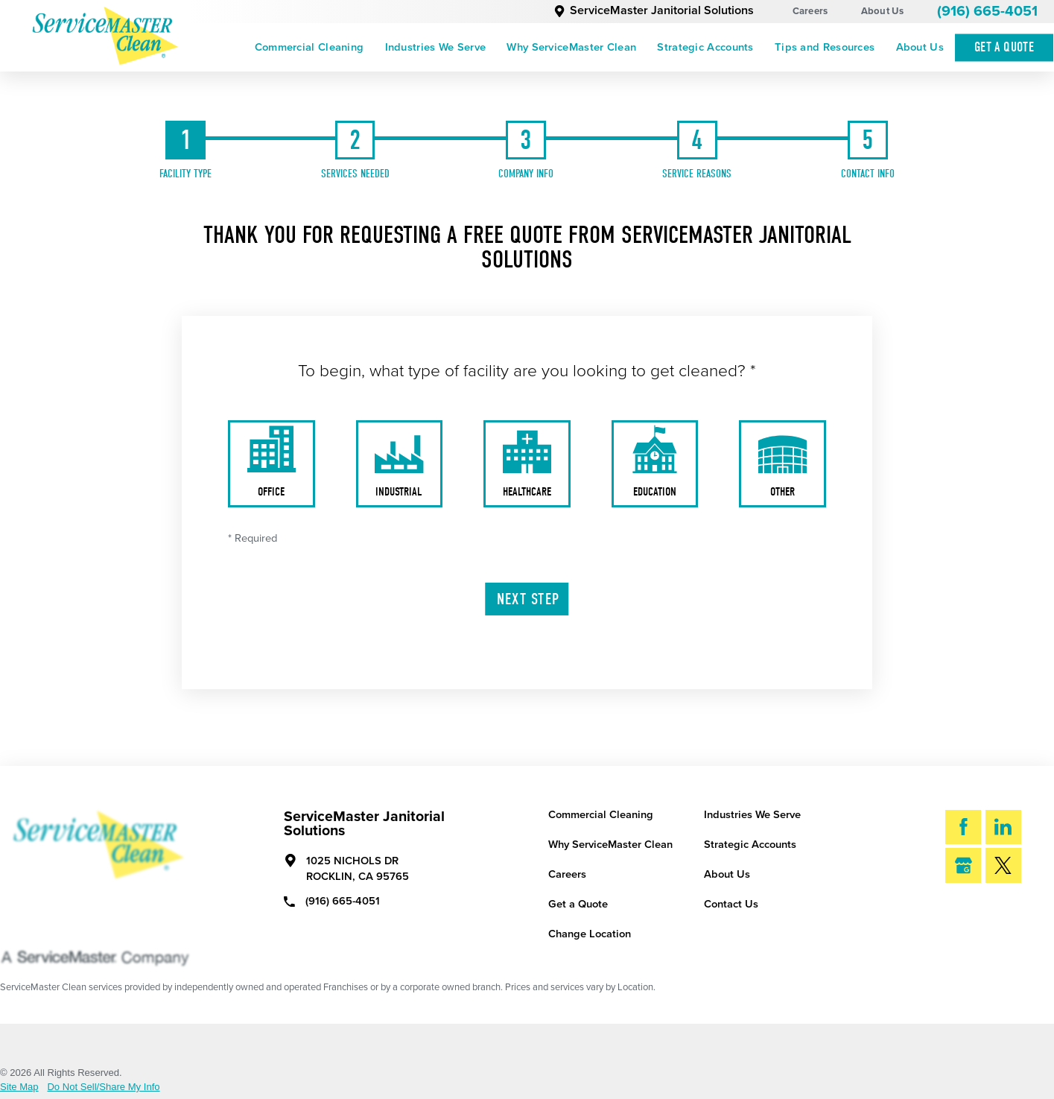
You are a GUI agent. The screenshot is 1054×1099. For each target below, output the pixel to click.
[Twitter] (1003, 865)
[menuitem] (309, 48)
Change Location (589, 934)
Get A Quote (1004, 47)
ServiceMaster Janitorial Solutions (653, 10)
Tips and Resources (824, 47)
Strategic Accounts (705, 47)
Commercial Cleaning (309, 47)
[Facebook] (963, 827)
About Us (882, 11)
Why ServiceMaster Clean (571, 47)
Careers (810, 11)
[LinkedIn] (1003, 827)
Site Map (19, 1087)
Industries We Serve (435, 47)
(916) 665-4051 (987, 11)
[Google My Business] (963, 865)
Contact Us (731, 904)
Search (990, 914)
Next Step (528, 599)
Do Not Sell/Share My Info (103, 1087)
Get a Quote (578, 904)
